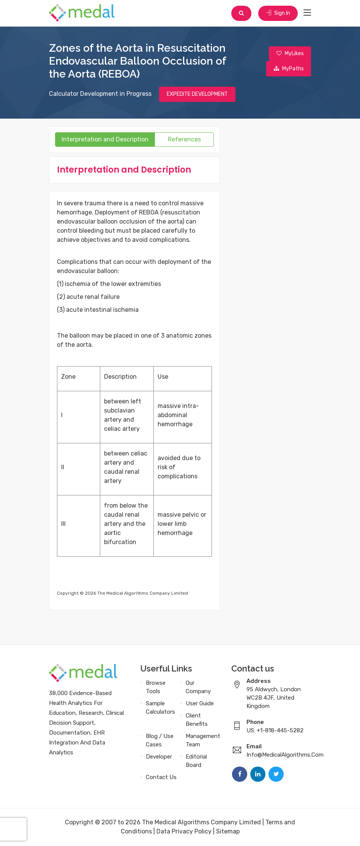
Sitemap (228, 831)
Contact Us (161, 777)
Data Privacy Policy (184, 831)
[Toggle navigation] (307, 13)
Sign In (278, 13)
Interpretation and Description (105, 139)
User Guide (200, 703)
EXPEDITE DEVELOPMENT (197, 94)
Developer (159, 757)
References (184, 139)
